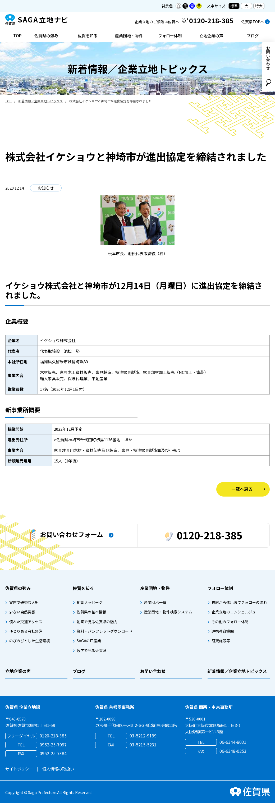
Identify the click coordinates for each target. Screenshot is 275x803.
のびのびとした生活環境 (29, 640)
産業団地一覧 (155, 602)
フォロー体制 (170, 35)
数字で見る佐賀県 (91, 650)
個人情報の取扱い (58, 769)
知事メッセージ (90, 602)
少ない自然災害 (22, 611)
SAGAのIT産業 (89, 640)
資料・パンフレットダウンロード (104, 631)
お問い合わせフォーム (66, 535)
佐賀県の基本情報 (91, 611)
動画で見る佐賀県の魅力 (97, 621)
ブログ (253, 35)
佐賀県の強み (46, 35)
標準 (234, 5)
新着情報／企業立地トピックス (40, 101)
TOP (17, 35)
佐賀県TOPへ (252, 21)
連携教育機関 (223, 631)
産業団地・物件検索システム (168, 611)
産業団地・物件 (129, 35)
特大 (259, 5)
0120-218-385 (203, 535)
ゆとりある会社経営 (26, 631)
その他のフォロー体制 (230, 621)
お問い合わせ (268, 58)
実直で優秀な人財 (24, 602)
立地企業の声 (211, 35)
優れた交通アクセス (25, 621)
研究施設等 (221, 640)
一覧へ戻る (242, 489)
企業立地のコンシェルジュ (234, 611)
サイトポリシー (19, 769)
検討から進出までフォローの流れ (239, 602)
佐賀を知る (88, 35)
